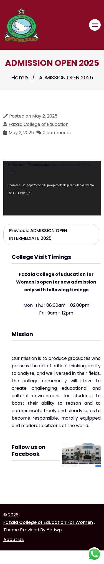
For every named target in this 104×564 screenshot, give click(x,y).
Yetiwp (54, 530)
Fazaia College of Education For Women (48, 522)
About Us (13, 539)
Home (19, 77)
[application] (52, 188)
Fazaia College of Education (39, 124)
